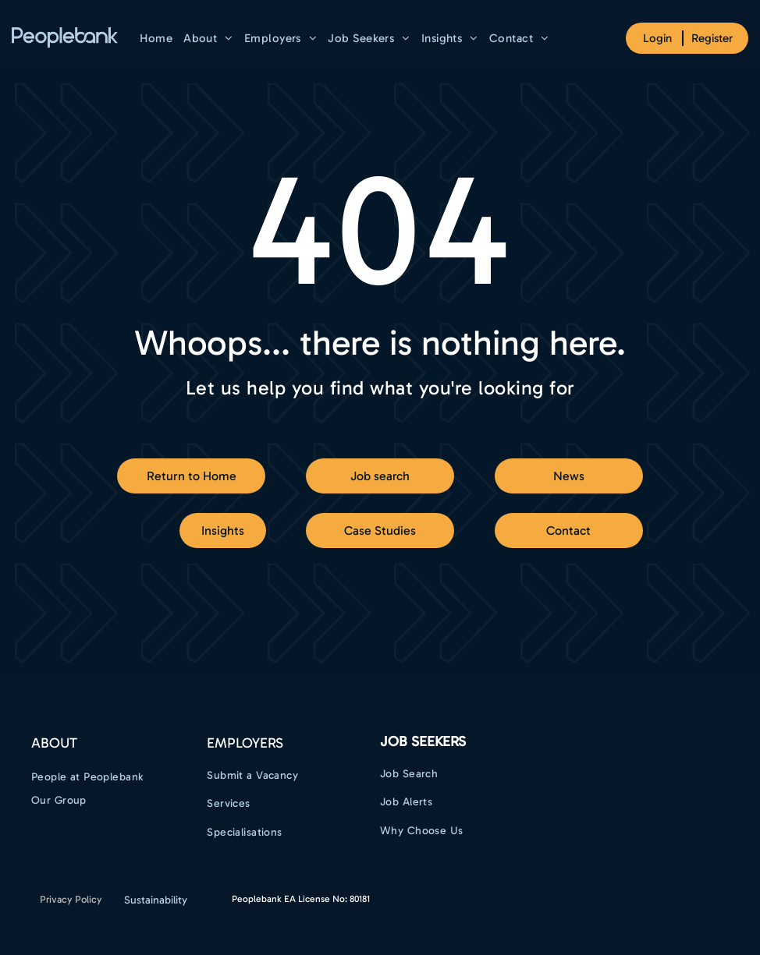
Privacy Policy (71, 899)
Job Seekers (423, 741)
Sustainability (155, 900)
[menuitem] (156, 38)
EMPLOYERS (245, 743)
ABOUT (54, 743)
